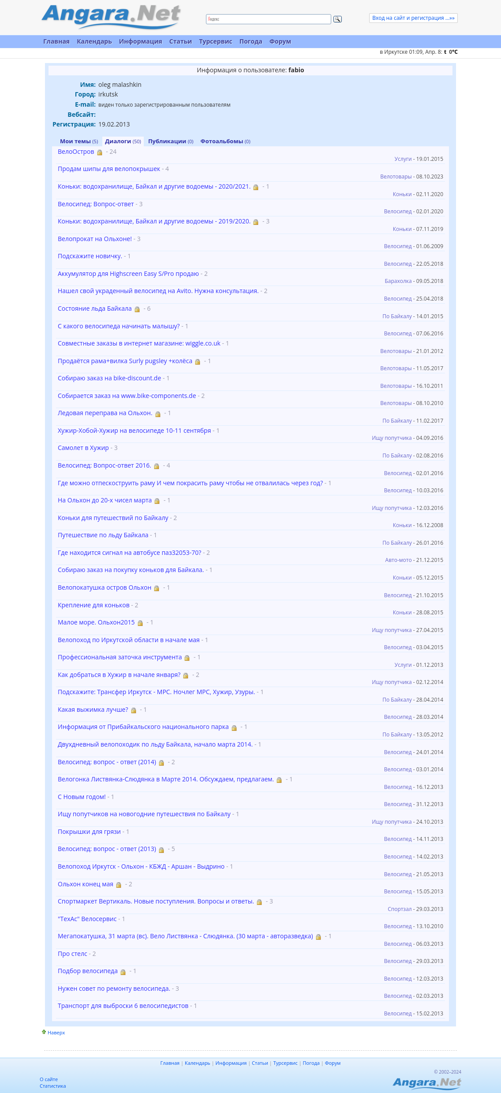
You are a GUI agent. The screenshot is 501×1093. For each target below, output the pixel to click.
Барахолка (398, 281)
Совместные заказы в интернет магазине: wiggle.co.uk (139, 343)
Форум (280, 41)
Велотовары (396, 176)
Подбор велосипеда (88, 971)
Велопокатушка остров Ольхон (104, 587)
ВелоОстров (76, 151)
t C (451, 52)
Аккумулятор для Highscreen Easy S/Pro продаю (128, 273)
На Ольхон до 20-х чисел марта (105, 500)
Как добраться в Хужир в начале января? (119, 674)
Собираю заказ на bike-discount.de (109, 378)
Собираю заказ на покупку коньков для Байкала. (131, 569)
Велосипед (398, 211)
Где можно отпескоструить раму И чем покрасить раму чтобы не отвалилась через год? (190, 483)
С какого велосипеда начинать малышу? (119, 326)
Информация (140, 41)
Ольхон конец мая (85, 884)
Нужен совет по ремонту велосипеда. (114, 988)
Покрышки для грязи (89, 831)
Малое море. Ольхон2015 (96, 622)
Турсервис (215, 41)
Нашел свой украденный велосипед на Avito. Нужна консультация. (158, 290)
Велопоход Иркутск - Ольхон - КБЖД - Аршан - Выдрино (141, 866)
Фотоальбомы (225, 141)
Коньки (402, 194)
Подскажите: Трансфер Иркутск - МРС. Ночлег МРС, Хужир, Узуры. (156, 692)
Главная (56, 41)
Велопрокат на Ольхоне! (95, 238)
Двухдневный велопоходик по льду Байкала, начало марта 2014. (155, 744)
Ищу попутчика (392, 438)
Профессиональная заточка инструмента (120, 657)
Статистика (53, 1085)
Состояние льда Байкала (95, 308)
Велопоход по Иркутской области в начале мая (129, 640)
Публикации (171, 141)
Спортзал (400, 909)
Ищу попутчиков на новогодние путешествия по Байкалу (144, 814)
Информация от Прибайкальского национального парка (143, 726)
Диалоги (123, 141)
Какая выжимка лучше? (93, 709)
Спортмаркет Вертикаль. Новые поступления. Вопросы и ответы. (156, 901)
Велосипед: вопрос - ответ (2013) (107, 848)
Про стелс (72, 953)
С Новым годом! (82, 796)
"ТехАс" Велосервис (88, 919)
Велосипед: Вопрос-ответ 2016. (104, 465)
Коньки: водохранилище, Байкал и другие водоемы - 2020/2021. (154, 186)
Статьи (180, 41)
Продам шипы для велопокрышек (109, 168)
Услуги (403, 159)
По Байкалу (396, 316)
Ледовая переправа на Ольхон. (105, 413)
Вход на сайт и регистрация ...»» (413, 18)
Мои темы (79, 141)
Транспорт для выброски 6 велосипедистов (123, 1005)
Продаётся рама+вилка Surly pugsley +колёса (125, 361)
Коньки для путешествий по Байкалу (113, 517)
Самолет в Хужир (83, 447)
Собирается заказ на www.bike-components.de (127, 395)
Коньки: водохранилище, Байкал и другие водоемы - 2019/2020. (154, 221)
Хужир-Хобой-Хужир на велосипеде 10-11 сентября (134, 430)
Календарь (94, 41)
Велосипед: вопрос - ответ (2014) (107, 762)
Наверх (56, 1032)
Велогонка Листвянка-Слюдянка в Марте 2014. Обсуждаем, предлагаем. (166, 779)
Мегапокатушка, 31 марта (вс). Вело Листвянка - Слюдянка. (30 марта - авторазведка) (185, 936)
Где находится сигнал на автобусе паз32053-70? (129, 552)
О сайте (49, 1079)
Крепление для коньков (94, 605)
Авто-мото (398, 560)
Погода (250, 41)
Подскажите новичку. (90, 256)
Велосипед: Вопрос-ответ (96, 204)
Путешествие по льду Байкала (103, 535)
